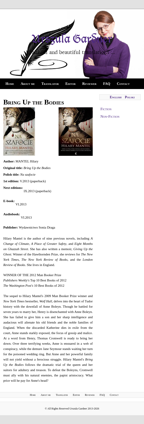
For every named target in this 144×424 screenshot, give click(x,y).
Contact (123, 84)
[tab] (120, 109)
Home (10, 84)
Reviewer (89, 84)
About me (28, 84)
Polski (130, 97)
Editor (70, 84)
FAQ (106, 84)
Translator (50, 84)
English (115, 97)
